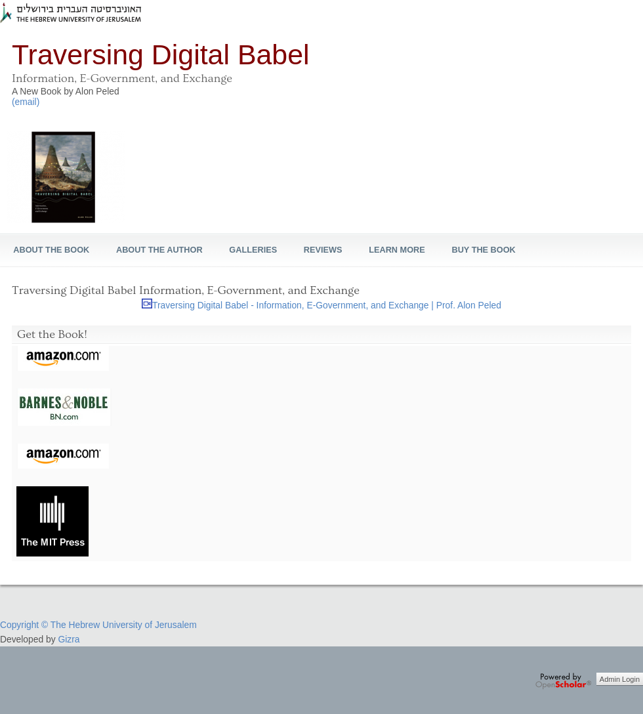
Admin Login (620, 679)
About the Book (51, 250)
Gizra (68, 639)
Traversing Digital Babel (161, 54)
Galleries (253, 250)
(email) (25, 101)
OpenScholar (563, 681)
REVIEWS (323, 250)
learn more (397, 250)
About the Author (159, 250)
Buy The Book (483, 250)
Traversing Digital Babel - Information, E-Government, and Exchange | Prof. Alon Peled (326, 305)
